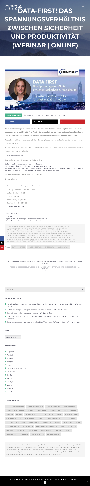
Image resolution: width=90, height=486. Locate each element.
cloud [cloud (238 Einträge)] (30, 411)
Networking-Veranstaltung (16, 369)
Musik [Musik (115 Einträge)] (78, 423)
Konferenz (10, 359)
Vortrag (9, 386)
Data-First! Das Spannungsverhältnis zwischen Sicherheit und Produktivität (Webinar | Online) (45, 29)
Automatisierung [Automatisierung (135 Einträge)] (53, 407)
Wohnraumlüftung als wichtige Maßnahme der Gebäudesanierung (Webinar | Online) (37, 310)
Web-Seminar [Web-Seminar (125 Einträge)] (11, 435)
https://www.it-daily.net (15, 207)
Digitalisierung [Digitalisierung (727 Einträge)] (70, 411)
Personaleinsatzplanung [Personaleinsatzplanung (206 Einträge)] (46, 427)
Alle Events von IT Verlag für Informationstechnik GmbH (24, 221)
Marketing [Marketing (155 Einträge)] (47, 423)
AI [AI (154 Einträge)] (7, 407)
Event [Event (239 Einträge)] (59, 415)
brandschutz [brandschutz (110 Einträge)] (69, 407)
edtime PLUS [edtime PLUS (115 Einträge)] (30, 415)
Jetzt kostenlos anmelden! (14, 156)
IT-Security (49, 247)
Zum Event (8, 217)
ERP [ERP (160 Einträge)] (40, 415)
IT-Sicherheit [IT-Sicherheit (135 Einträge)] (30, 419)
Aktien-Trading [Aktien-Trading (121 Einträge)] (18, 407)
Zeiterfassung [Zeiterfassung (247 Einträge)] (53, 435)
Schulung (10, 376)
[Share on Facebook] (17, 122)
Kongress (10, 362)
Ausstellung (11, 355)
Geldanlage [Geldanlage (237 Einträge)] (11, 419)
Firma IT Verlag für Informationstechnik (53, 116)
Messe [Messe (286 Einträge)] (57, 423)
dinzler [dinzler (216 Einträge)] (9, 415)
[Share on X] (45, 122)
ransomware (63, 247)
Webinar (30, 116)
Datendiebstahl (34, 247)
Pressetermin (11, 372)
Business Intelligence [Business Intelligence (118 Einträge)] (15, 411)
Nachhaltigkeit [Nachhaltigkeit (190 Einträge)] (12, 427)
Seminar (10, 379)
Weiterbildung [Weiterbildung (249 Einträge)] (37, 435)
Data (14, 247)
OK (45, 482)
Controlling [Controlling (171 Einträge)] (55, 411)
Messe (9, 365)
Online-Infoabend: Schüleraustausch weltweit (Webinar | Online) (30, 314)
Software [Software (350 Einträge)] (33, 431)
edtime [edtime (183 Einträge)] (19, 415)
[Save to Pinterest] (72, 122)
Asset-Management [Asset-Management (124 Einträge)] (35, 407)
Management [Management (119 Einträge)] (34, 423)
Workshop (10, 392)
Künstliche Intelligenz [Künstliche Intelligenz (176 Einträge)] (15, 423)
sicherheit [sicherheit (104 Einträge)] (21, 431)
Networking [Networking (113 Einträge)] (28, 427)
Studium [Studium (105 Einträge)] (58, 431)
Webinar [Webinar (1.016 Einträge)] (24, 435)
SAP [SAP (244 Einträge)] (62, 427)
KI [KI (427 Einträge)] (64, 419)
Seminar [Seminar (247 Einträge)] (9, 431)
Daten (22, 247)
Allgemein (10, 352)
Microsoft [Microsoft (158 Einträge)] (67, 423)
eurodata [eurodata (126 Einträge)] (49, 415)
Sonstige (10, 382)
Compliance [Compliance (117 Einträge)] (41, 411)
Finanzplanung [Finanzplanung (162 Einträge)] (71, 415)
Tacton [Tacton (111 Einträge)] (68, 431)
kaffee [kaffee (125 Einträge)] (41, 419)
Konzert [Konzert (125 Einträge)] (72, 419)
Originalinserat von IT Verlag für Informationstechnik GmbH (26, 219)
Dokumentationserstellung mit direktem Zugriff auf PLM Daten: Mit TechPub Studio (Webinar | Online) (43, 323)
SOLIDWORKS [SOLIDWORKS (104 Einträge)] (46, 431)
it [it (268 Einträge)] (20, 419)
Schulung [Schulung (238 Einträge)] (72, 427)
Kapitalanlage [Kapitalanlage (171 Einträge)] (54, 419)
